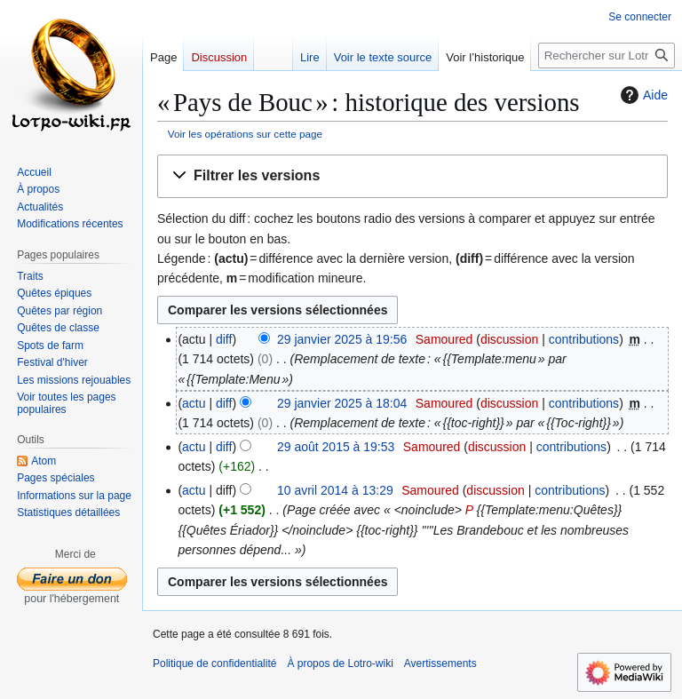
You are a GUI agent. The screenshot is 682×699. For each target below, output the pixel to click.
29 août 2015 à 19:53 (335, 447)
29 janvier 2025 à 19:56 (342, 339)
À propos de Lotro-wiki (340, 663)
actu (193, 403)
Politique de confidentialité (214, 663)
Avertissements (440, 663)
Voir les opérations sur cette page (245, 133)
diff (224, 339)
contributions (584, 339)
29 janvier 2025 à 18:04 (342, 403)
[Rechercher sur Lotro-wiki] (606, 55)
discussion (509, 339)
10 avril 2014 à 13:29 (335, 490)
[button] (412, 176)
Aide (642, 95)
